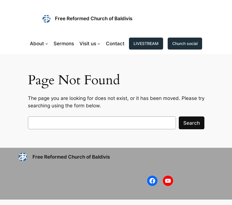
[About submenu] (46, 43)
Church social (185, 43)
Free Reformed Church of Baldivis (93, 18)
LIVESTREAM (146, 43)
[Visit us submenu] (98, 43)
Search (191, 123)
